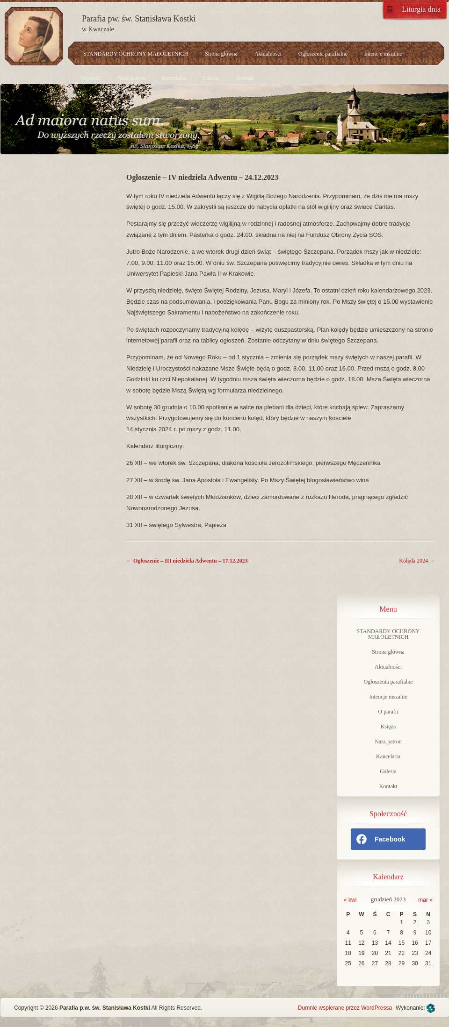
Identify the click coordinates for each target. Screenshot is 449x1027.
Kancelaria (174, 78)
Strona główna (221, 53)
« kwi (350, 900)
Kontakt (245, 78)
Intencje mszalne (383, 53)
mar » (425, 900)
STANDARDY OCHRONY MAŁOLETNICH (135, 53)
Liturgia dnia (421, 9)
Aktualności (268, 53)
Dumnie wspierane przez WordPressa (345, 1008)
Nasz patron (131, 78)
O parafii (91, 78)
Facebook (380, 839)
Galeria (211, 78)
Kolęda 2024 (417, 560)
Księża (388, 726)
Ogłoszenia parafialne (323, 53)
